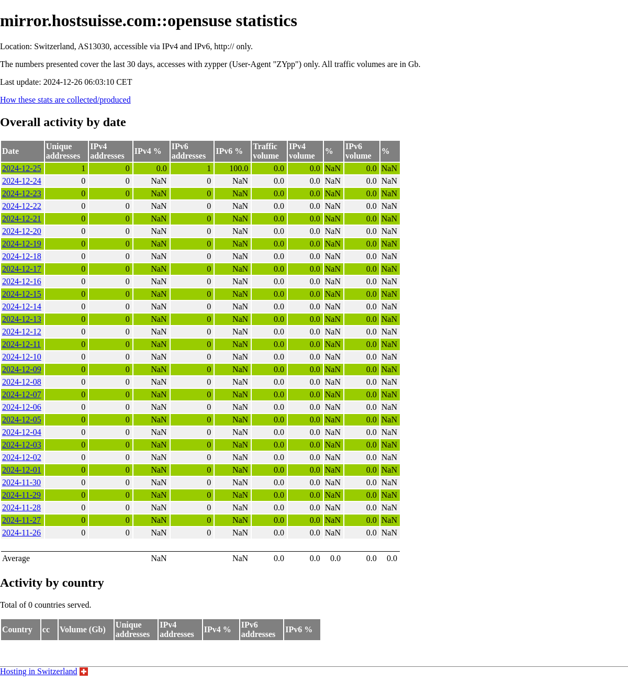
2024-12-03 (21, 444)
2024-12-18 (21, 256)
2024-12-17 (21, 268)
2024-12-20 (21, 231)
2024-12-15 (21, 293)
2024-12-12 (21, 331)
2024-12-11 (21, 344)
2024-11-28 (21, 507)
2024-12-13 (21, 319)
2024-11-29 (21, 494)
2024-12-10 (21, 356)
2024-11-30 (21, 482)
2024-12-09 (21, 369)
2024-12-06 (21, 407)
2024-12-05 (21, 419)
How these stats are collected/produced (65, 99)
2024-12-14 (21, 306)
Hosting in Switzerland (38, 671)
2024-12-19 (21, 243)
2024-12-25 (21, 168)
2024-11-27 (21, 520)
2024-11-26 (21, 532)
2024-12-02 (21, 457)
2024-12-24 (21, 180)
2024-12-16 (21, 281)
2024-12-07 (21, 394)
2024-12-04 (21, 432)
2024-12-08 (21, 381)
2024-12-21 (21, 218)
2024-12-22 (21, 206)
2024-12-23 (21, 193)
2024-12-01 (21, 469)
